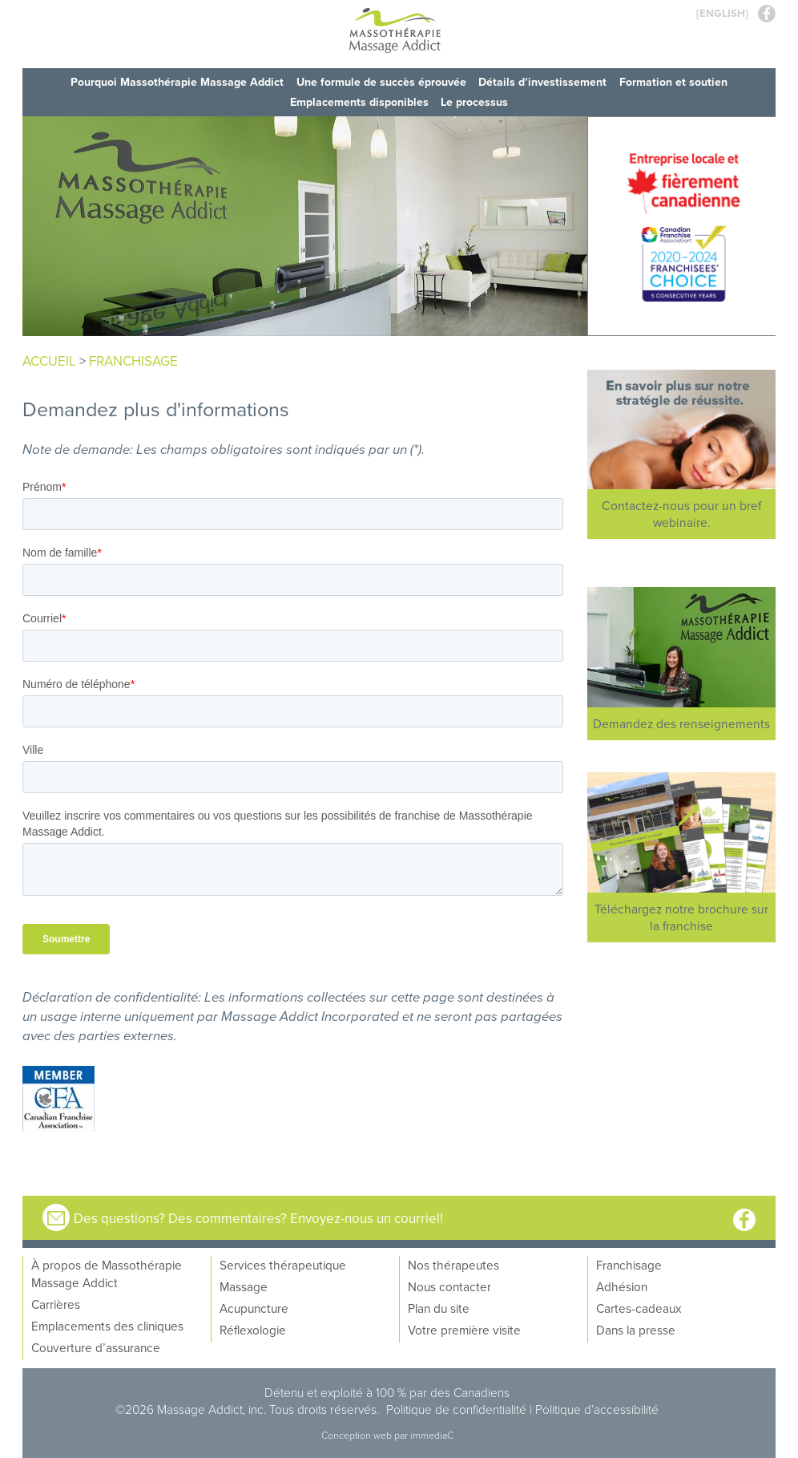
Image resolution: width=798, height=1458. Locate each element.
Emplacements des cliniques (107, 1324)
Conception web (357, 1433)
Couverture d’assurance (95, 1346)
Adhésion (621, 1285)
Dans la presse (635, 1328)
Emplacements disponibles (359, 101)
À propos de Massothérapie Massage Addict (106, 1272)
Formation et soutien (674, 82)
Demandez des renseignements (682, 722)
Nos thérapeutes (453, 1263)
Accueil (49, 359)
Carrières (55, 1302)
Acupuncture (254, 1306)
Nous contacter (449, 1285)
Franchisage (629, 1263)
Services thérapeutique (283, 1263)
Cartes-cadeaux (638, 1306)
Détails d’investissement (543, 82)
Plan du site (439, 1306)
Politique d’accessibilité (597, 1407)
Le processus (475, 101)
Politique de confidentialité (456, 1407)
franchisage (133, 359)
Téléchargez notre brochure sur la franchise (681, 915)
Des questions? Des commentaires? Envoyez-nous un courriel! (255, 1216)
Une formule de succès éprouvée (381, 82)
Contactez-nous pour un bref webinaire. (682, 512)
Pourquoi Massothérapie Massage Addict (177, 82)
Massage (244, 1285)
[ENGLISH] (722, 13)
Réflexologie (253, 1328)
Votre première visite (464, 1328)
